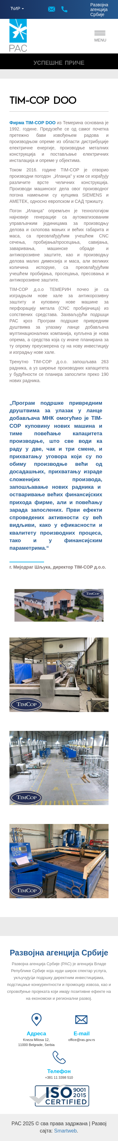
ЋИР (15, 8)
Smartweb (65, 1130)
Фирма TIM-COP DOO (32, 122)
